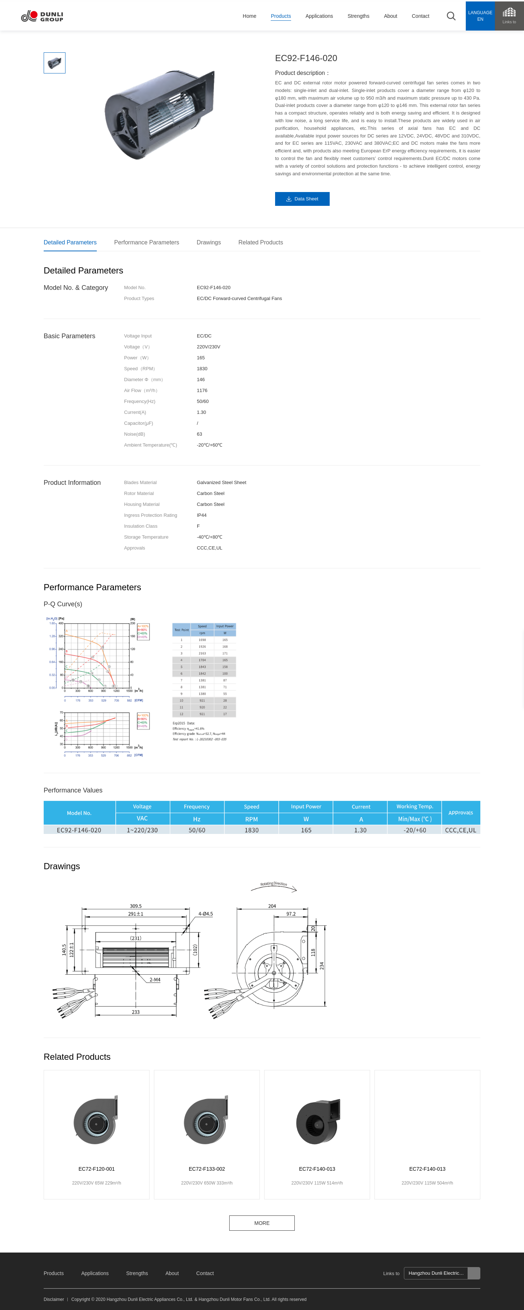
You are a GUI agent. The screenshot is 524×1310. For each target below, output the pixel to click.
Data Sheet (306, 198)
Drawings (209, 242)
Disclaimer (54, 1299)
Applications (95, 1273)
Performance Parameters (146, 242)
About (172, 1273)
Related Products (260, 242)
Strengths (137, 1273)
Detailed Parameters (70, 242)
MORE (262, 1223)
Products (54, 1273)
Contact (205, 1273)
